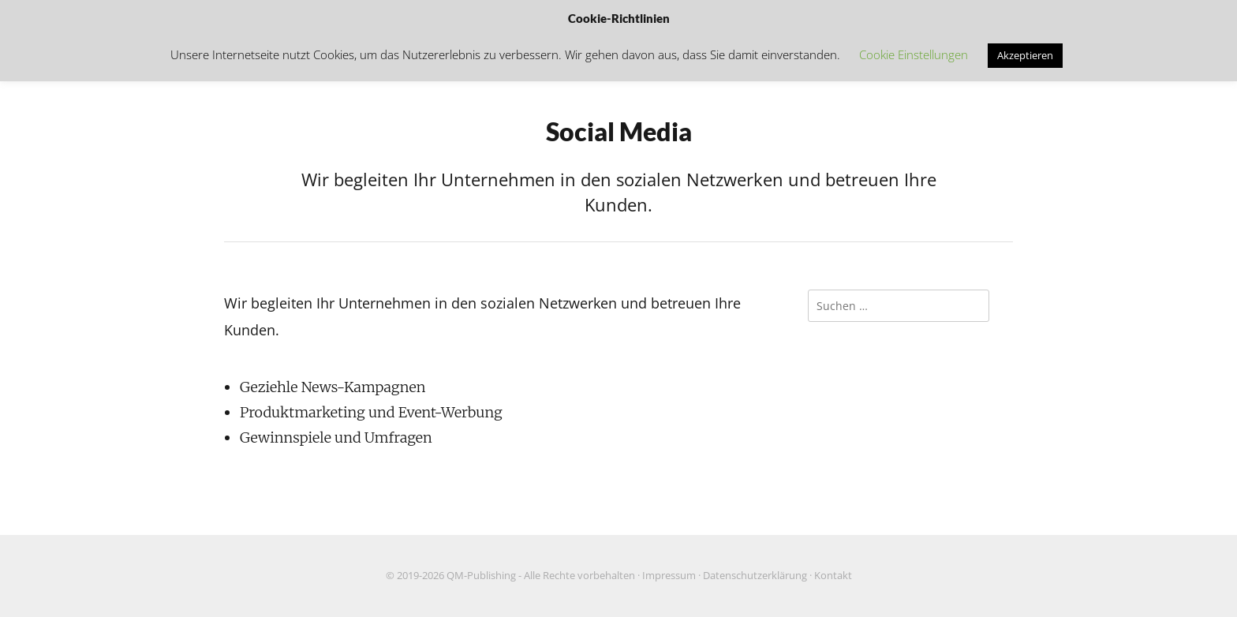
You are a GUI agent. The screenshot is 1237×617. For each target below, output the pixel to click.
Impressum (669, 575)
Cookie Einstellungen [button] (913, 54)
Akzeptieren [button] (1025, 55)
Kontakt (833, 575)
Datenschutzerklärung (755, 575)
